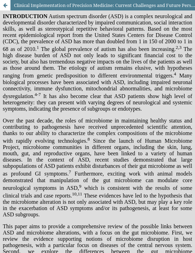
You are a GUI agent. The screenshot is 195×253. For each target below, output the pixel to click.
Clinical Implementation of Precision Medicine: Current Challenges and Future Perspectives (104, 5)
